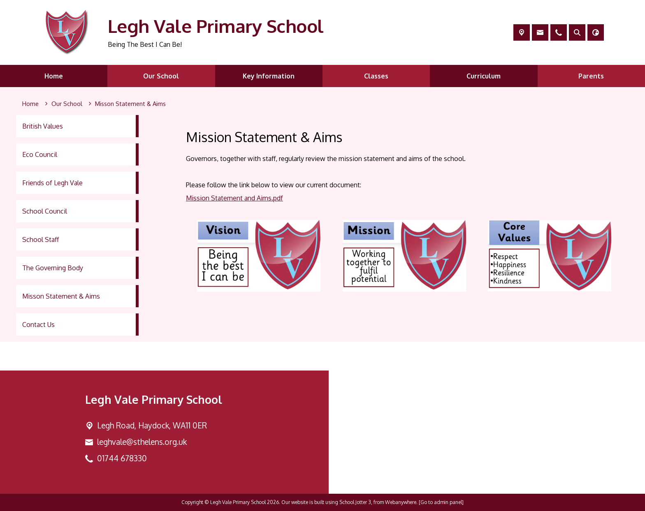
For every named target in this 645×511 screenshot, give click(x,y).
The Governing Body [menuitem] (52, 268)
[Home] (30, 103)
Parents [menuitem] (591, 76)
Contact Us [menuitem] (38, 324)
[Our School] (66, 103)
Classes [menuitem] (376, 76)
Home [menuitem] (53, 76)
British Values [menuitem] (42, 126)
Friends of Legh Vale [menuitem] (52, 183)
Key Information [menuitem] (269, 76)
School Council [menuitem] (44, 211)
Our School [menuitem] (161, 76)
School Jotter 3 (355, 502)
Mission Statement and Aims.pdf (234, 198)
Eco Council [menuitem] (39, 154)
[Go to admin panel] (441, 502)
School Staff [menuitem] (40, 239)
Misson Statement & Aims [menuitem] (61, 296)
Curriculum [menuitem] (483, 76)
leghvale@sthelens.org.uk (142, 442)
